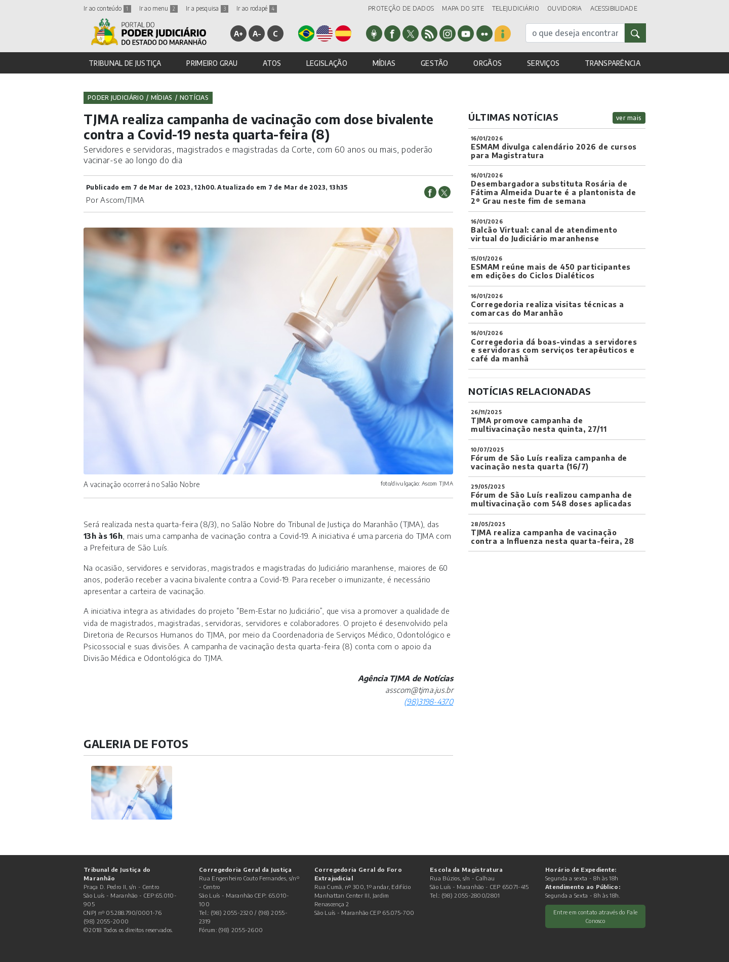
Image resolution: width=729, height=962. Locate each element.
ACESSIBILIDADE (613, 8)
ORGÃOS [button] (487, 63)
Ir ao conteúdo (107, 8)
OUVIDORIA (564, 8)
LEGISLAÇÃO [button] (326, 63)
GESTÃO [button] (435, 63)
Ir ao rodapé (256, 8)
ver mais (629, 118)
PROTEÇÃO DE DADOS (401, 8)
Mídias (162, 97)
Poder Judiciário (116, 97)
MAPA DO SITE (463, 8)
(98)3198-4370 (428, 701)
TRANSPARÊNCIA (612, 63)
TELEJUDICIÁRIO (515, 8)
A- (257, 33)
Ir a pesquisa (207, 8)
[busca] (575, 33)
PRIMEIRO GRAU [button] (211, 63)
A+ (239, 33)
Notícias (194, 97)
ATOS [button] (272, 63)
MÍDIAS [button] (384, 63)
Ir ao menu (158, 8)
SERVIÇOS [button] (543, 63)
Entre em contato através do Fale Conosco (595, 916)
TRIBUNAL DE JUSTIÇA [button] (125, 63)
